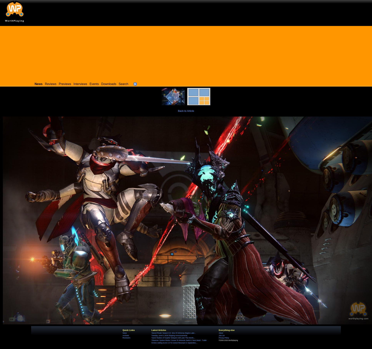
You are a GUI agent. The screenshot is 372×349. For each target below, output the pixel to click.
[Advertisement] (186, 53)
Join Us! (222, 335)
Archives (126, 335)
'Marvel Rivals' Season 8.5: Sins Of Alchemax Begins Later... (173, 333)
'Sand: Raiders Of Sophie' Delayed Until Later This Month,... (173, 338)
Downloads (108, 84)
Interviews (80, 84)
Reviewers (126, 338)
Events (94, 84)
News (125, 333)
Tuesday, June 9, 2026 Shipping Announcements (169, 335)
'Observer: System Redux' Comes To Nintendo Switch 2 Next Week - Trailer (179, 340)
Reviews (51, 84)
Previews (65, 84)
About (221, 333)
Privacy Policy (224, 338)
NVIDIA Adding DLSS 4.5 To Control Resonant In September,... (174, 343)
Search (123, 84)
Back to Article (186, 110)
